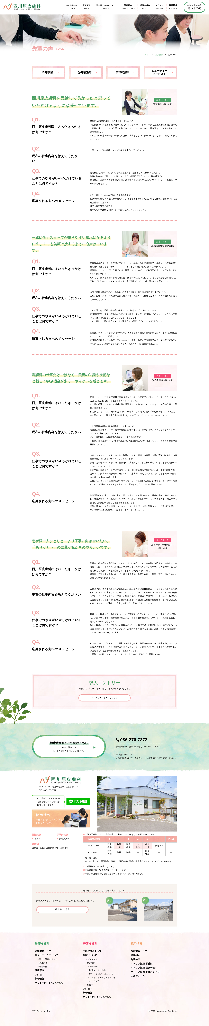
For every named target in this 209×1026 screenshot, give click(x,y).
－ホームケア (93, 981)
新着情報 (39, 978)
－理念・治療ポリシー (47, 959)
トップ (147, 55)
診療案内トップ (43, 951)
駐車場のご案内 (62, 909)
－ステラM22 (93, 966)
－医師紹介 (42, 963)
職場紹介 (135, 955)
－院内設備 (42, 966)
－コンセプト (91, 959)
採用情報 (159, 55)
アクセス (39, 974)
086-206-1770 (149, 746)
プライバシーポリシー (42, 1011)
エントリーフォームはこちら (104, 697)
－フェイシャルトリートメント (101, 977)
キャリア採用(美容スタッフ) (145, 972)
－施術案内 (90, 963)
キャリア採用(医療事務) (143, 967)
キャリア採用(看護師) (142, 963)
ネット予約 (40, 983)
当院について (90, 955)
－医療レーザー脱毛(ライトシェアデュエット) (100, 972)
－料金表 (89, 985)
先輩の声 (135, 959)
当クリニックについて (46, 955)
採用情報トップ (139, 951)
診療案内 (39, 970)
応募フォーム (138, 976)
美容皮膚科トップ (92, 951)
